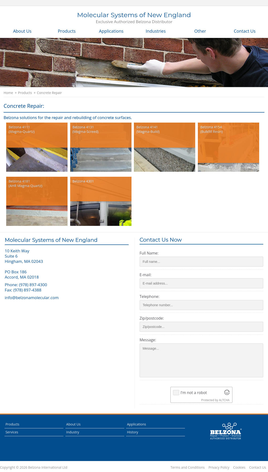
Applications (111, 31)
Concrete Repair (49, 93)
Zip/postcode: (153, 318)
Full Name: (150, 253)
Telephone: (151, 296)
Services (11, 432)
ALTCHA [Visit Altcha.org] (225, 400)
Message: (149, 339)
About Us (22, 31)
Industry (72, 432)
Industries (156, 31)
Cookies (239, 467)
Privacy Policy (219, 467)
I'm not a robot (194, 392)
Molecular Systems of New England (134, 18)
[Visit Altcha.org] (227, 392)
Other (200, 31)
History (132, 432)
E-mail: (147, 274)
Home (8, 93)
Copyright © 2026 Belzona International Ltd (33, 467)
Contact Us (245, 31)
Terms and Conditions (187, 467)
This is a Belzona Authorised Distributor (226, 431)
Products (67, 31)
